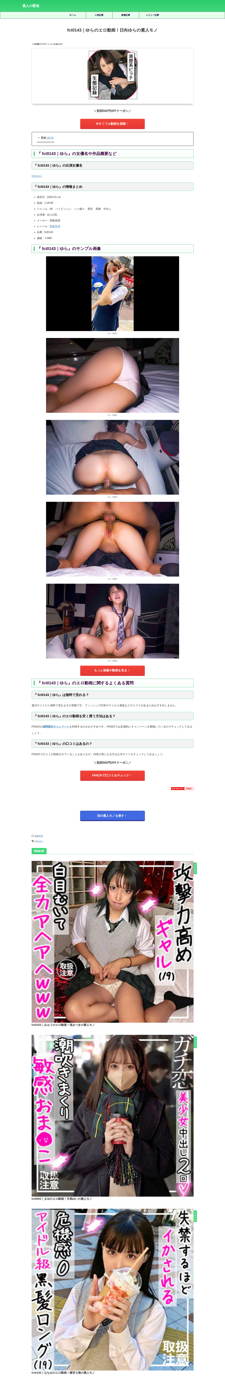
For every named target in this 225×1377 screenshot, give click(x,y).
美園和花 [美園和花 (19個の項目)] (157, 1326)
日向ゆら (39, 834)
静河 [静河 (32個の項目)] (133, 1332)
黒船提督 (55, 224)
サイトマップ (97, 1359)
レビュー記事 (152, 15)
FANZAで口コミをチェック (111, 771)
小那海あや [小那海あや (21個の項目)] (144, 1321)
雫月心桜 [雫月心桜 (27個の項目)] (122, 1332)
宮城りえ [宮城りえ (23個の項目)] (130, 1321)
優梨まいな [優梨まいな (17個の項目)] (63, 1321)
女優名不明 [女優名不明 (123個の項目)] (116, 1321)
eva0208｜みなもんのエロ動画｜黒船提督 (109, 1031)
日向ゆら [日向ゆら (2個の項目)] (37, 174)
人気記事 (99, 15)
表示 (50, 136)
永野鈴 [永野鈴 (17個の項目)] (77, 1326)
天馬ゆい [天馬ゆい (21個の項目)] (103, 1321)
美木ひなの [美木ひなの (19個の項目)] (170, 1326)
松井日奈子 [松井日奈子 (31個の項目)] (28, 1326)
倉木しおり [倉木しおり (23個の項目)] (48, 1321)
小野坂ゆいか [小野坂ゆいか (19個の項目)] (160, 1321)
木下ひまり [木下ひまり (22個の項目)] (191, 1321)
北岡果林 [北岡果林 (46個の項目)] (77, 1321)
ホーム (72, 15)
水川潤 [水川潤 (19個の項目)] (67, 1326)
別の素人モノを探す (111, 810)
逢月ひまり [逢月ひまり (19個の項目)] (108, 1332)
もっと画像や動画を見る (111, 668)
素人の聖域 (30, 6)
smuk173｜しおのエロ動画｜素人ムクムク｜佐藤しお (122, 1245)
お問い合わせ (138, 1359)
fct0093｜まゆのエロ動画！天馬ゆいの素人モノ (112, 917)
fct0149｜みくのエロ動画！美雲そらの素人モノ (112, 1087)
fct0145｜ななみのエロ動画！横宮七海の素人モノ (114, 974)
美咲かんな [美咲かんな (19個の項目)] (143, 1326)
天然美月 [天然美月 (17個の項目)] (90, 1321)
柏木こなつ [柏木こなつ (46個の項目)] (43, 1326)
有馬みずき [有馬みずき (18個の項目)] (176, 1321)
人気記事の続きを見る (111, 1298)
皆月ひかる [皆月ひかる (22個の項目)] (113, 1326)
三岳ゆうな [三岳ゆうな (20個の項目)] (34, 1321)
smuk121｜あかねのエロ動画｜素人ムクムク (122, 1198)
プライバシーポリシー (118, 1359)
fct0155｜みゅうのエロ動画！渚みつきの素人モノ (114, 861)
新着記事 (125, 15)
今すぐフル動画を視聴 (111, 123)
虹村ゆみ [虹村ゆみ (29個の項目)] (197, 1326)
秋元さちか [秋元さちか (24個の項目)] (128, 1326)
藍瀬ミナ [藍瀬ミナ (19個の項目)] (184, 1326)
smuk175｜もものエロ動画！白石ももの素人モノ (122, 1175)
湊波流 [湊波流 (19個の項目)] (88, 1326)
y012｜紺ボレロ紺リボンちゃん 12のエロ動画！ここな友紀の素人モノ (122, 1268)
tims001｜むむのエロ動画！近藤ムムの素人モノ (122, 1221)
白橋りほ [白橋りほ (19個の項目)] (99, 1326)
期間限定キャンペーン (56, 723)
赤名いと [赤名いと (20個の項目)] (94, 1332)
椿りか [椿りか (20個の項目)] (56, 1326)
